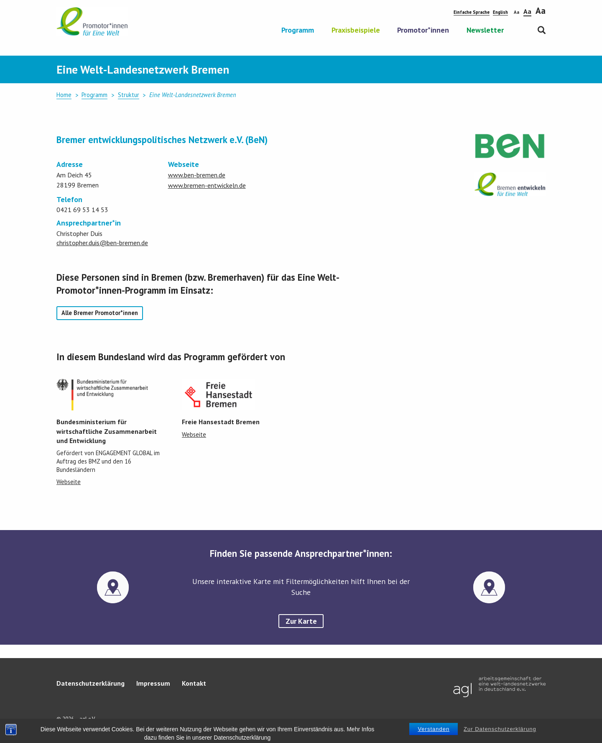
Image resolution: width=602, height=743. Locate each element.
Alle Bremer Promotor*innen (99, 313)
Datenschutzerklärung (90, 683)
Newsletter (485, 30)
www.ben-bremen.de (196, 175)
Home (63, 95)
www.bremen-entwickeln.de (207, 185)
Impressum (153, 683)
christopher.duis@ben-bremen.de (102, 242)
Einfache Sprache (472, 12)
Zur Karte (301, 621)
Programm (297, 30)
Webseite (68, 482)
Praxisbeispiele (356, 30)
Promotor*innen (423, 30)
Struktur (128, 95)
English (500, 12)
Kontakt (194, 683)
